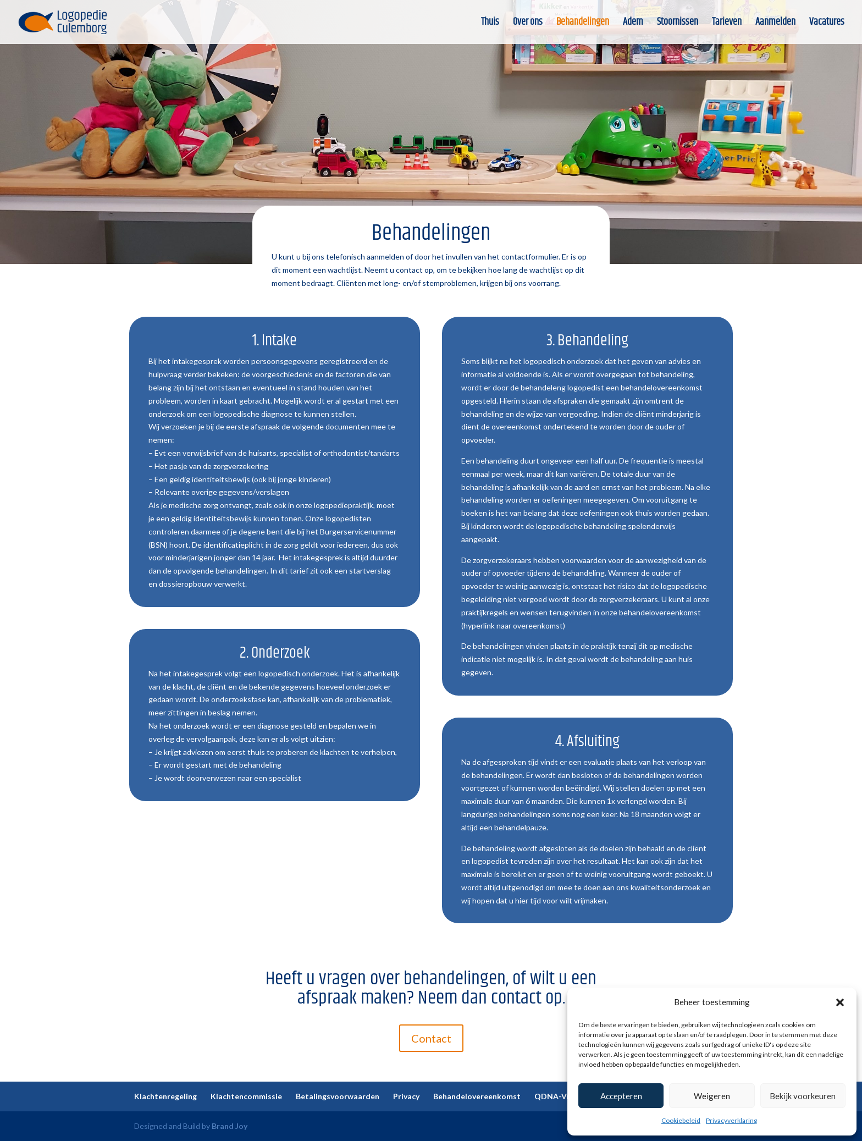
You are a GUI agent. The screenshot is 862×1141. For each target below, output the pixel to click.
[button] (840, 1002)
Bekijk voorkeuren (803, 1096)
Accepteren (621, 1096)
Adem (633, 24)
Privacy (406, 1096)
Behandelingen (582, 24)
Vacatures (826, 24)
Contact (431, 1038)
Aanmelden (775, 24)
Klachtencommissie (246, 1096)
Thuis (490, 24)
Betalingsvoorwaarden (337, 1096)
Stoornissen (677, 24)
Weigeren (712, 1096)
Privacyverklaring (731, 1120)
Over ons (528, 24)
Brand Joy (229, 1126)
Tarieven (727, 24)
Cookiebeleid (680, 1120)
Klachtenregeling (165, 1096)
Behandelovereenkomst (477, 1096)
